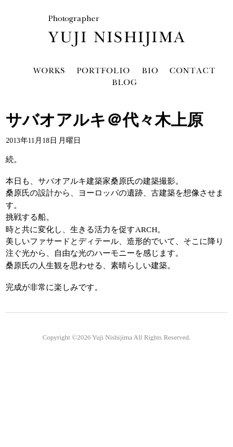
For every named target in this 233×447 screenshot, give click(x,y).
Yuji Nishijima (112, 337)
